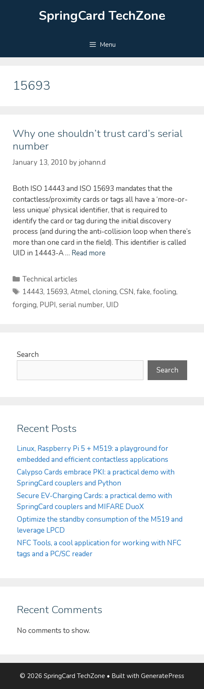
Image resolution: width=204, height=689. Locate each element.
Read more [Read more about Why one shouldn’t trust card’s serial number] (89, 253)
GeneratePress (162, 676)
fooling (164, 292)
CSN (126, 292)
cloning (105, 292)
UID (112, 305)
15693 (56, 292)
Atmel (80, 292)
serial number (81, 305)
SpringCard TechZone (102, 15)
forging (25, 305)
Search (28, 354)
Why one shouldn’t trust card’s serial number (98, 139)
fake (143, 292)
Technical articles (49, 279)
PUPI (48, 305)
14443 (32, 292)
